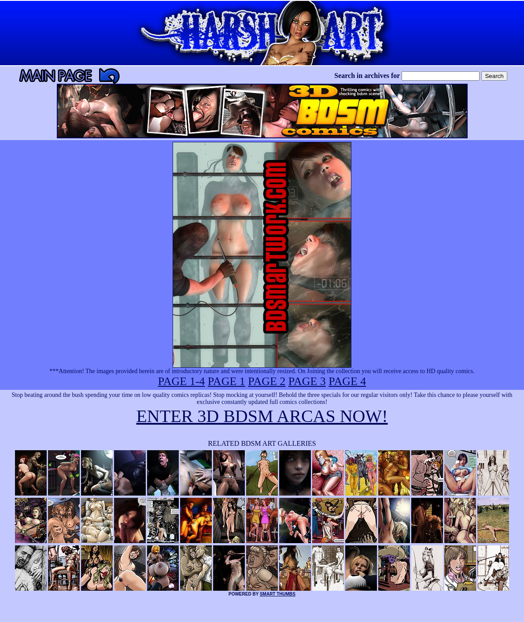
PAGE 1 (226, 381)
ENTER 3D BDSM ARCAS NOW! (261, 416)
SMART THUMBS (277, 594)
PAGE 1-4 (181, 381)
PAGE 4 (347, 381)
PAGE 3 (307, 381)
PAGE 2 (266, 381)
